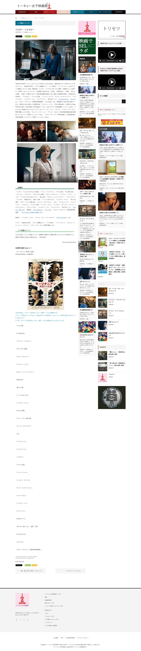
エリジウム (48, 210)
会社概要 (56, 637)
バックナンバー (49, 622)
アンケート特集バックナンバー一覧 (53, 606)
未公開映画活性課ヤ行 (86, 75)
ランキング (82, 113)
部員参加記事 (22, 12)
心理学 (119, 188)
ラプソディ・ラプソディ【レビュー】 (87, 162)
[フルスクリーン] (123, 61)
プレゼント (112, 374)
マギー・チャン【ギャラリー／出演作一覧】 (87, 192)
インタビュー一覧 (49, 616)
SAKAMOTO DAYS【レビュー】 (87, 336)
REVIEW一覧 (48, 610)
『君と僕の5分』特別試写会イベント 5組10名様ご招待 (117, 364)
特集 (36, 12)
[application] (112, 55)
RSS (27, 620)
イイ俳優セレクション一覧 (51, 619)
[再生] (100, 61)
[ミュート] (120, 61)
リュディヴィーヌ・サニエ (64, 570)
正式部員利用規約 (70, 637)
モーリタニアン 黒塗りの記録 (30, 212)
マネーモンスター (62, 217)
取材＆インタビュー (50, 12)
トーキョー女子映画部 (52, 644)
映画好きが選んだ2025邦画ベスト (109, 212)
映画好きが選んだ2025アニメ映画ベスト (87, 96)
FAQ (62, 637)
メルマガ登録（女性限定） (51, 625)
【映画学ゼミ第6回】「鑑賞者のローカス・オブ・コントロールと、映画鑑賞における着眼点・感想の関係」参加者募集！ (117, 270)
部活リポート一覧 (49, 603)
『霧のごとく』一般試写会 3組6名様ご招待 (117, 353)
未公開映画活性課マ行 (86, 310)
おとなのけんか (63, 99)
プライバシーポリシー (83, 637)
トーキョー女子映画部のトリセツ (53, 594)
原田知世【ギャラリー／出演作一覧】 (87, 255)
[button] (111, 55)
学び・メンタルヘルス (105, 12)
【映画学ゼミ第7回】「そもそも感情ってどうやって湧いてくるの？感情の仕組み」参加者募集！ (117, 255)
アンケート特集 (90, 111)
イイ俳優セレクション (77, 12)
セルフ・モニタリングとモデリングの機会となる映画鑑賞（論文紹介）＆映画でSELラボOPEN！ (112, 179)
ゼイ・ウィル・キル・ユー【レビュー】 (87, 131)
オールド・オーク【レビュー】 (87, 219)
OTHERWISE (118, 12)
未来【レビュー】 (85, 281)
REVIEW (63, 12)
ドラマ (91, 12)
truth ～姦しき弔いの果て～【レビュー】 (31, 570)
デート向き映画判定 (85, 147)
